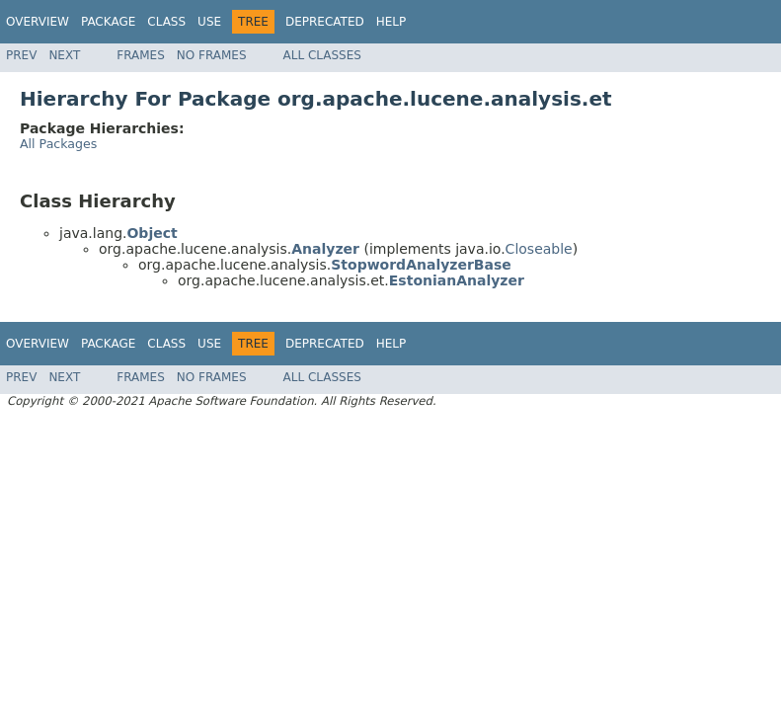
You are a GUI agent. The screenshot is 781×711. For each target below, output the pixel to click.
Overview (37, 22)
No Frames (212, 55)
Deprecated (324, 22)
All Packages (58, 143)
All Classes (322, 55)
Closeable (539, 249)
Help (391, 22)
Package (108, 22)
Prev (21, 55)
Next (64, 55)
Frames (141, 55)
